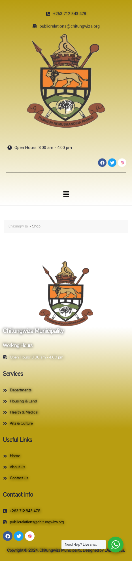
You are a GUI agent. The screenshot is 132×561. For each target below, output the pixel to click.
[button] (66, 194)
